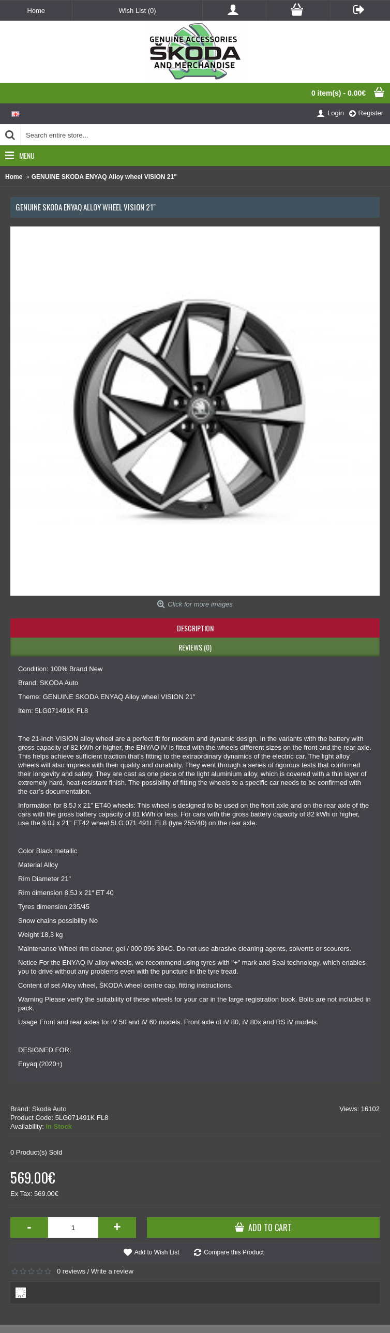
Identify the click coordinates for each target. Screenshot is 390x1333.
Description (195, 628)
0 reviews (71, 1271)
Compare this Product (234, 1252)
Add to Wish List (156, 1252)
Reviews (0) (195, 647)
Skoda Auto (49, 1109)
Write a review (112, 1271)
